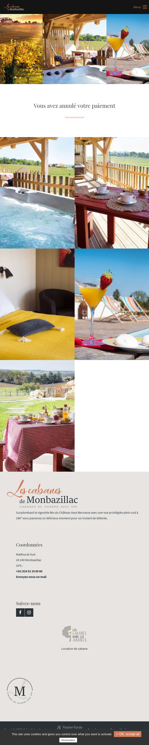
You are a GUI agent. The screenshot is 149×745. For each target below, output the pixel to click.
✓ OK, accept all (127, 734)
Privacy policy (86, 740)
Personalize (68, 740)
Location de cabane (74, 649)
